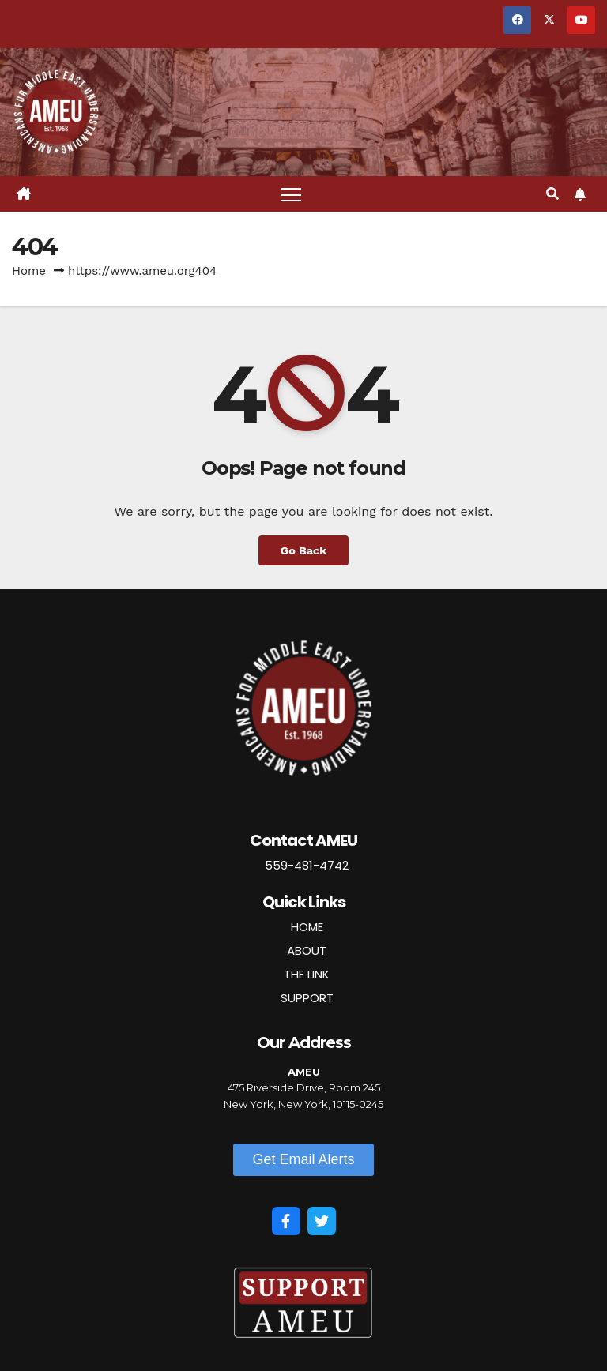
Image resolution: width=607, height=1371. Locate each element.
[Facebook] (286, 1221)
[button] (552, 193)
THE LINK (307, 974)
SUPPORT (307, 998)
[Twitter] (321, 1221)
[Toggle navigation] (291, 194)
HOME (307, 926)
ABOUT (306, 950)
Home (29, 271)
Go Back (303, 550)
